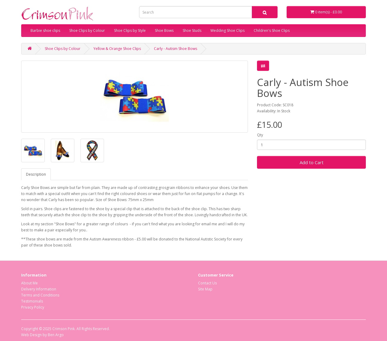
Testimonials (32, 301)
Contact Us (207, 283)
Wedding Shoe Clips (227, 30)
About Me (29, 283)
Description (36, 174)
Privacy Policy (32, 307)
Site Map (205, 289)
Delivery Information (38, 289)
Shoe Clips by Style (130, 30)
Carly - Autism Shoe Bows (175, 48)
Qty (260, 134)
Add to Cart (312, 162)
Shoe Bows (164, 30)
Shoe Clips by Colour (87, 30)
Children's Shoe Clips (272, 30)
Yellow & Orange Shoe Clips (117, 48)
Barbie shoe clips (45, 30)
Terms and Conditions (40, 295)
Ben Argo (56, 334)
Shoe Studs (192, 30)
